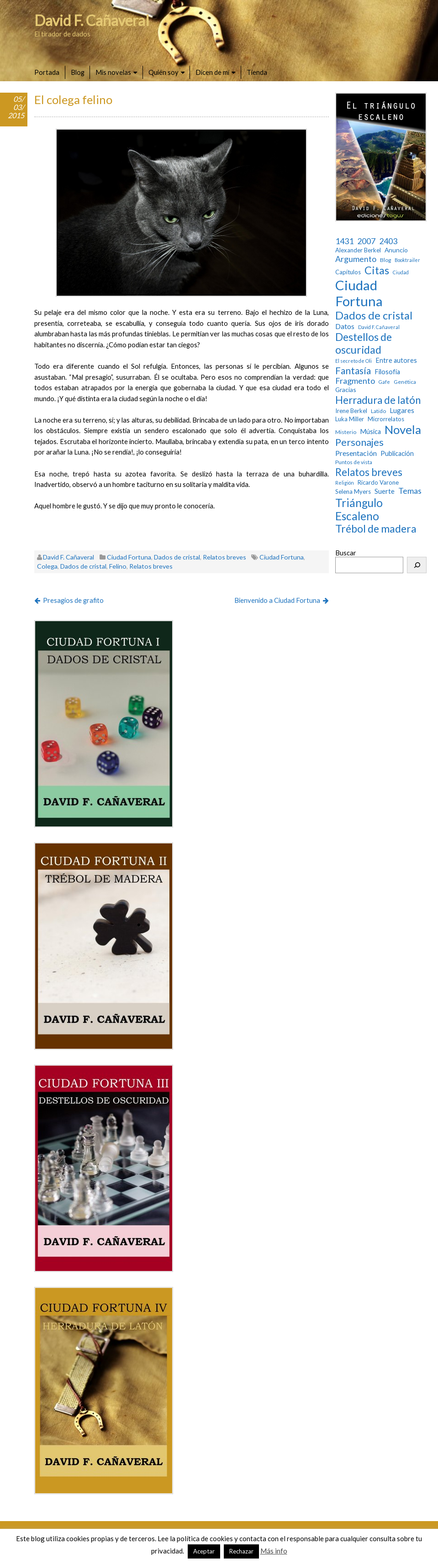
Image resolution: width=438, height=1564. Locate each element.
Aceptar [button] (204, 1551)
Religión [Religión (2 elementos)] (344, 483)
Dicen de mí (212, 72)
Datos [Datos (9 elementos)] (344, 326)
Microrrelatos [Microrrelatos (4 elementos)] (386, 419)
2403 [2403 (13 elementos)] (388, 241)
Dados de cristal (177, 557)
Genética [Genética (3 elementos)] (405, 382)
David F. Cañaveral (91, 20)
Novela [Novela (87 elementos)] (403, 430)
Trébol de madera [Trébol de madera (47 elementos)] (376, 529)
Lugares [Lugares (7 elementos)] (402, 410)
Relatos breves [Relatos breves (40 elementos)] (368, 472)
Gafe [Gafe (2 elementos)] (384, 382)
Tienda (257, 72)
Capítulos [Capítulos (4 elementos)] (348, 272)
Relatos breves (224, 557)
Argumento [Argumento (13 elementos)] (355, 259)
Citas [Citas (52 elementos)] (376, 270)
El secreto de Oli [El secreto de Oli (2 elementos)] (353, 361)
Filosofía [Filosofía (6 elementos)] (387, 372)
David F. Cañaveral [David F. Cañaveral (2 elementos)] (379, 327)
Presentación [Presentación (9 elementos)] (356, 453)
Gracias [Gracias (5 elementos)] (345, 389)
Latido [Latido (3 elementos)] (378, 411)
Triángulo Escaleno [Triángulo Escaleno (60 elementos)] (359, 509)
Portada (46, 72)
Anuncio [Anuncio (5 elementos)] (396, 250)
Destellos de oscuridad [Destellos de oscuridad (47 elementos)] (363, 343)
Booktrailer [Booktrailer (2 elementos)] (407, 260)
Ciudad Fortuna (129, 557)
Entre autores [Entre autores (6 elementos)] (396, 360)
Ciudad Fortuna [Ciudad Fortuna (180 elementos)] (359, 293)
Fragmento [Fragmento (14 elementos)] (355, 381)
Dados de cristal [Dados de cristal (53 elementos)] (373, 315)
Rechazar (241, 1551)
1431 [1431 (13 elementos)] (344, 241)
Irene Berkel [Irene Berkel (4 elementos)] (351, 411)
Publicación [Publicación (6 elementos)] (397, 453)
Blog (77, 72)
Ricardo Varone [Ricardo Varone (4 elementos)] (378, 482)
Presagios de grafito (73, 600)
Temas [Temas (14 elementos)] (410, 491)
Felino (118, 566)
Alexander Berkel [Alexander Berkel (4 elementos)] (358, 250)
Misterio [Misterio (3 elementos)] (345, 432)
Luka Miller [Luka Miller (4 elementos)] (349, 419)
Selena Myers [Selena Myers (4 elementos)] (353, 491)
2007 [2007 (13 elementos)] (366, 241)
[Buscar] (417, 565)
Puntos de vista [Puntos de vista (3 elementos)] (353, 462)
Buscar (345, 553)
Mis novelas (113, 72)
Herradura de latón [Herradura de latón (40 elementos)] (378, 400)
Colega (47, 566)
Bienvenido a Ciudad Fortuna (277, 600)
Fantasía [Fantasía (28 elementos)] (353, 370)
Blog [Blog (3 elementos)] (385, 260)
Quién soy (163, 72)
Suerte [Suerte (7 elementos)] (385, 491)
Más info (273, 1551)
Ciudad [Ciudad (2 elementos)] (401, 272)
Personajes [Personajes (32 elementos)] (359, 442)
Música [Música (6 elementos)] (370, 431)
